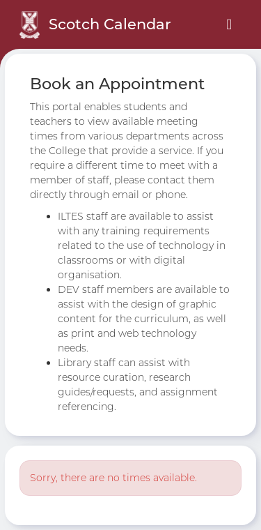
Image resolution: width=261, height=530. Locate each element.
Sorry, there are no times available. (113, 477)
